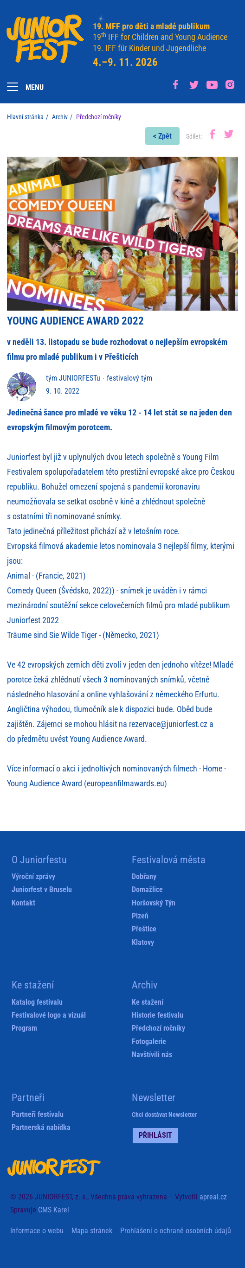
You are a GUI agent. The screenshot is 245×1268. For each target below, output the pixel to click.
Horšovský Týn (153, 902)
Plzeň (140, 915)
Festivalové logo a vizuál (49, 1015)
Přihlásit (155, 1135)
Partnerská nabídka (41, 1127)
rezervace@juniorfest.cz (168, 724)
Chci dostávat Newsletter (164, 1114)
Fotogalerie (149, 1041)
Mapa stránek (91, 1230)
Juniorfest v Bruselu (42, 889)
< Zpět (162, 136)
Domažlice (147, 889)
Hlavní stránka (25, 117)
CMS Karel (53, 1209)
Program (24, 1028)
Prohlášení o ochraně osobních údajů (175, 1230)
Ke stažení (147, 1002)
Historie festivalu (157, 1015)
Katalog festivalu (37, 1002)
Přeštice (144, 928)
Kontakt (23, 902)
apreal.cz (213, 1196)
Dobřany (144, 876)
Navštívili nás (152, 1054)
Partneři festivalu (38, 1114)
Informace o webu (37, 1230)
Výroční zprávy (33, 876)
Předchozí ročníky (158, 1028)
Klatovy (143, 942)
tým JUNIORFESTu (73, 378)
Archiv (60, 117)
